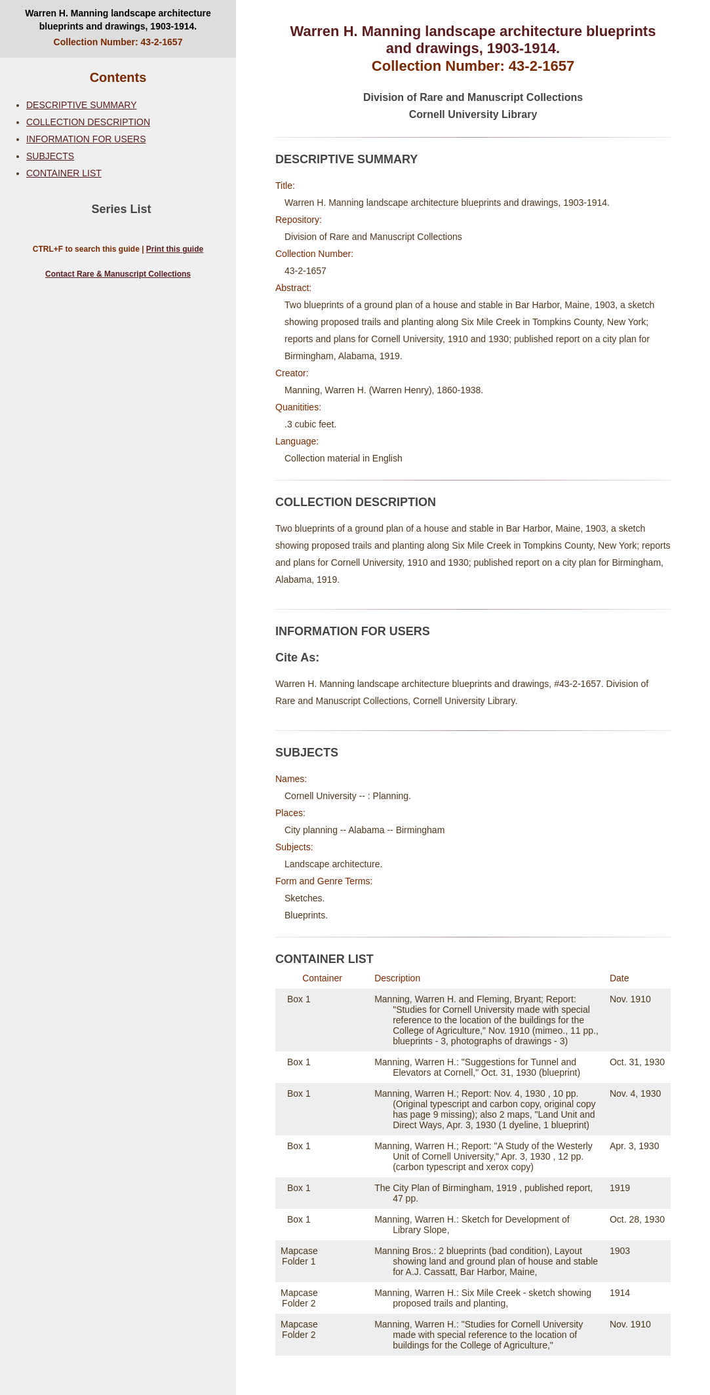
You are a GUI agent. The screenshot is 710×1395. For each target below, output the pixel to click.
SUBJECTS (50, 156)
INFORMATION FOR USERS (86, 139)
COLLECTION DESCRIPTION (88, 122)
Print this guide (174, 249)
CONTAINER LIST (64, 173)
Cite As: (297, 657)
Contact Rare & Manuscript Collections (118, 274)
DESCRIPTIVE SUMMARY (81, 105)
